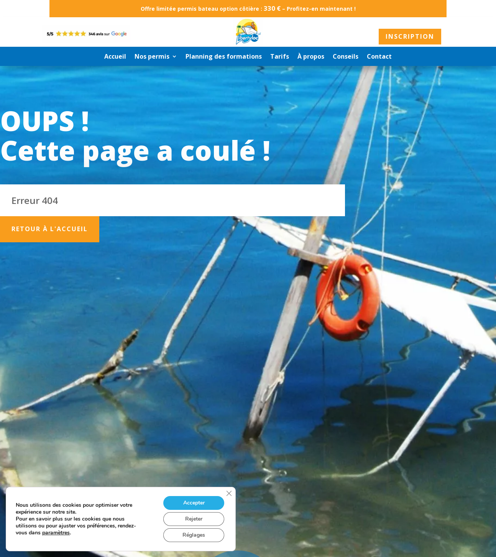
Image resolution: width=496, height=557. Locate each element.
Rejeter (193, 518)
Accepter (194, 502)
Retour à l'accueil (49, 229)
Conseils (345, 57)
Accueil (115, 57)
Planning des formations (224, 57)
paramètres (56, 532)
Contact (379, 57)
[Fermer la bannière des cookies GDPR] (229, 493)
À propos (310, 57)
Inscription (410, 36)
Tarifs (279, 57)
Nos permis (152, 57)
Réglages (193, 535)
